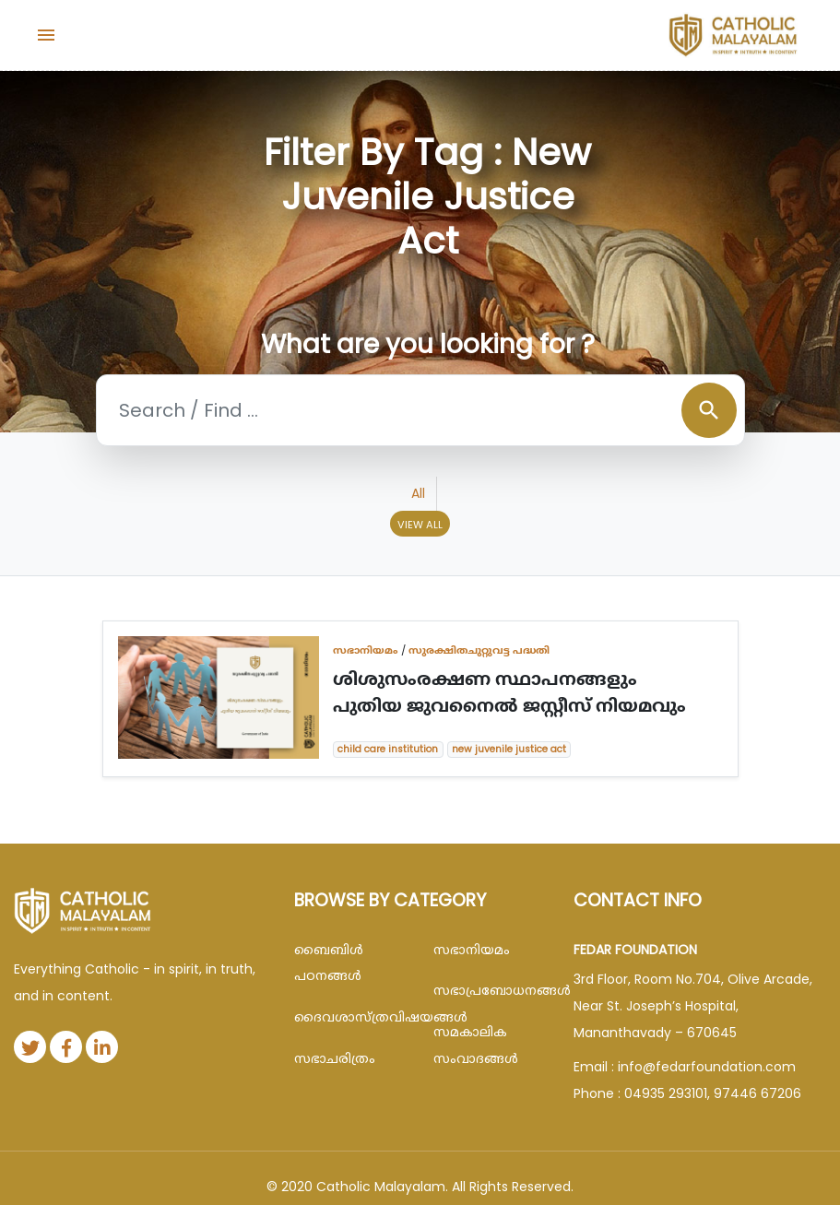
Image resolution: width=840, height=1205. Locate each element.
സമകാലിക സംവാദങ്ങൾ (475, 1045)
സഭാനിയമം (365, 650)
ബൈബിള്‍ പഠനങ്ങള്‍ (328, 963)
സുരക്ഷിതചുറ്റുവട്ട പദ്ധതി (479, 650)
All (418, 493)
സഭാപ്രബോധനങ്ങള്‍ (489, 990)
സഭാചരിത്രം (334, 1058)
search (709, 410)
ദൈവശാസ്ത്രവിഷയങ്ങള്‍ (350, 1017)
